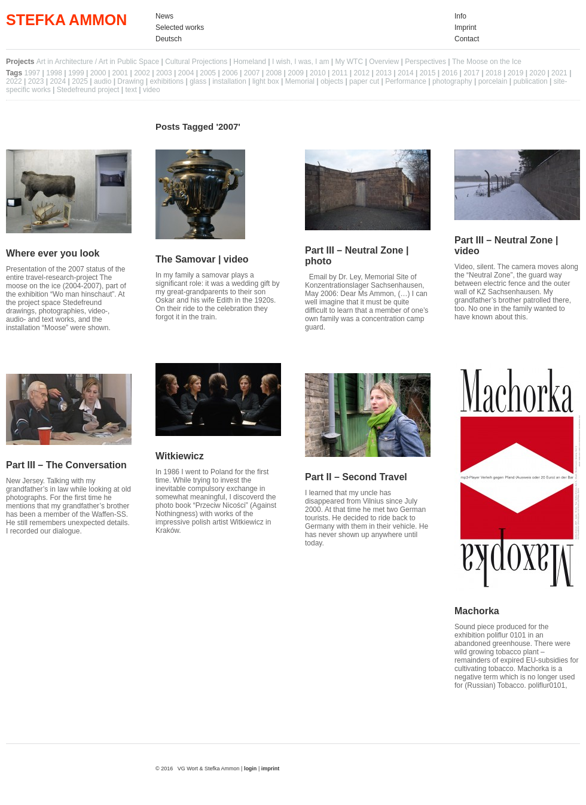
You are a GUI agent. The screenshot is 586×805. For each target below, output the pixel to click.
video (151, 90)
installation (229, 81)
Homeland (249, 61)
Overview (384, 61)
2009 (296, 73)
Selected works (179, 27)
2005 (208, 73)
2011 (340, 73)
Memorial (300, 81)
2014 (406, 73)
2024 (58, 81)
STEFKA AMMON (66, 19)
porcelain (493, 81)
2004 (186, 73)
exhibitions (166, 81)
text (131, 90)
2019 (516, 73)
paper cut (364, 81)
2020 (537, 73)
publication (530, 81)
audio (102, 81)
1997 (32, 73)
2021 (559, 73)
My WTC (349, 61)
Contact (466, 39)
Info (460, 16)
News (164, 16)
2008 (274, 73)
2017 (471, 73)
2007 (252, 73)
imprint (270, 769)
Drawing (130, 81)
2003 (164, 73)
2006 (230, 73)
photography (452, 81)
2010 (318, 73)
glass (198, 81)
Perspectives (425, 61)
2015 (428, 73)
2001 (120, 73)
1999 (76, 73)
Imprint (465, 27)
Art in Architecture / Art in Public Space (97, 61)
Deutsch (168, 39)
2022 (14, 81)
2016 (449, 73)
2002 (142, 73)
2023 (36, 81)
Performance (405, 81)
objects (332, 81)
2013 (384, 73)
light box (265, 81)
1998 (54, 73)
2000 (98, 73)
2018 (494, 73)
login (251, 769)
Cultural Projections (196, 61)
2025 (80, 81)
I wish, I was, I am (300, 61)
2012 (361, 73)
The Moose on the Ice (486, 61)
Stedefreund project (88, 90)
